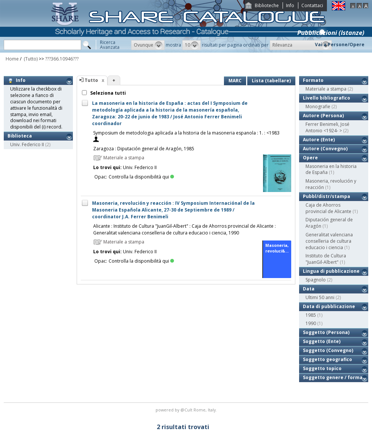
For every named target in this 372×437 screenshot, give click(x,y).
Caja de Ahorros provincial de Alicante (328, 208)
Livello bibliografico (326, 98)
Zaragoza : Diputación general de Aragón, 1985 (143, 148)
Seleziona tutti (107, 93)
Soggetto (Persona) (326, 332)
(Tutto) (30, 59)
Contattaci (312, 5)
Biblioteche (267, 5)
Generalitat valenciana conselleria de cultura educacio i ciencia (329, 241)
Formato (313, 80)
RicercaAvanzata (109, 45)
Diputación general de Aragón (329, 222)
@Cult (187, 410)
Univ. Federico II (27, 144)
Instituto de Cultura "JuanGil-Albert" (325, 259)
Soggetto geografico (327, 359)
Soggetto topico (322, 368)
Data (309, 289)
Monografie (317, 106)
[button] (148, 45)
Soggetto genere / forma (333, 377)
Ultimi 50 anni (319, 297)
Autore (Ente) (319, 139)
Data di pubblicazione (329, 306)
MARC (235, 80)
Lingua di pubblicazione (331, 271)
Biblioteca (20, 136)
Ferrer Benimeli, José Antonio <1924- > (327, 127)
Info (290, 5)
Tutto (91, 80)
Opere (310, 157)
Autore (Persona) (323, 115)
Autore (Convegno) (325, 148)
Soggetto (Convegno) (328, 350)
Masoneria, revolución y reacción (330, 184)
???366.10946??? (62, 59)
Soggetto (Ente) (321, 341)
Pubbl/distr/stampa (326, 196)
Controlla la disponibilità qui (141, 177)
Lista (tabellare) (271, 80)
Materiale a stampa (325, 89)
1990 (310, 323)
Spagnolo (315, 280)
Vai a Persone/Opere (339, 44)
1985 (310, 315)
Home (12, 59)
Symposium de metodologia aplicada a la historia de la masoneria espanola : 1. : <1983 (186, 133)
